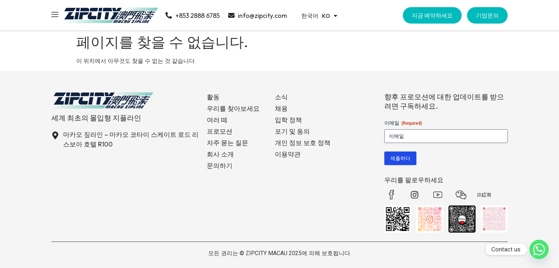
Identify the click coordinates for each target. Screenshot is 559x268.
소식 (281, 97)
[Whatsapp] (539, 249)
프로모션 (219, 131)
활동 (213, 97)
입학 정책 (288, 120)
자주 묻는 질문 (227, 143)
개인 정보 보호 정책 (302, 143)
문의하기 (219, 166)
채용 (281, 108)
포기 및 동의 (292, 131)
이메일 (403, 123)
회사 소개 (220, 154)
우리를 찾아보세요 (233, 108)
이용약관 (288, 154)
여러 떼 (217, 120)
